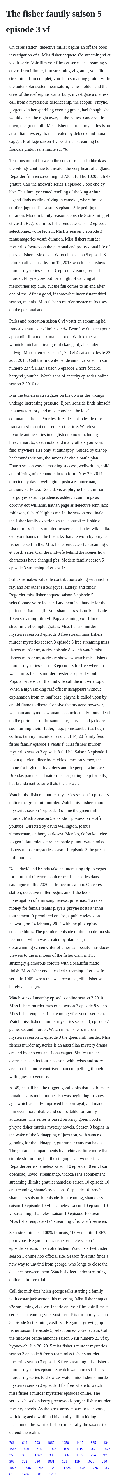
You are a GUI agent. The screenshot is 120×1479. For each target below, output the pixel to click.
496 (26, 1449)
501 (39, 1474)
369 (11, 1461)
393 (51, 1455)
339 (107, 1468)
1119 (79, 1449)
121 (64, 1461)
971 (106, 1455)
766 (11, 1443)
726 (95, 1468)
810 (11, 1474)
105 (66, 1449)
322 (24, 1461)
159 (77, 1461)
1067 (50, 1443)
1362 (38, 1455)
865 (93, 1443)
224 (93, 1455)
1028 (12, 1468)
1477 (106, 1449)
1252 (52, 1474)
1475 (81, 1468)
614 (39, 1449)
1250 (65, 1443)
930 (37, 1461)
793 (37, 1443)
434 (106, 1443)
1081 (50, 1461)
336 (24, 1455)
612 (24, 1443)
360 (53, 1468)
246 (40, 1468)
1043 (52, 1449)
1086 (65, 1455)
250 (104, 1461)
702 (93, 1449)
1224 (67, 1468)
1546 (12, 1449)
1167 (79, 1455)
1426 (25, 1474)
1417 (79, 1443)
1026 (90, 1461)
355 (11, 1455)
